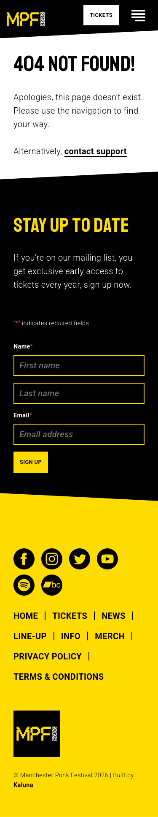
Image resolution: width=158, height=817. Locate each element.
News (114, 616)
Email (22, 415)
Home (25, 616)
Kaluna (23, 785)
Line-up (30, 636)
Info (70, 636)
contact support (95, 151)
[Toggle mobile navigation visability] (138, 15)
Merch (110, 636)
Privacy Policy (47, 656)
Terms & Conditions (58, 677)
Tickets (69, 616)
